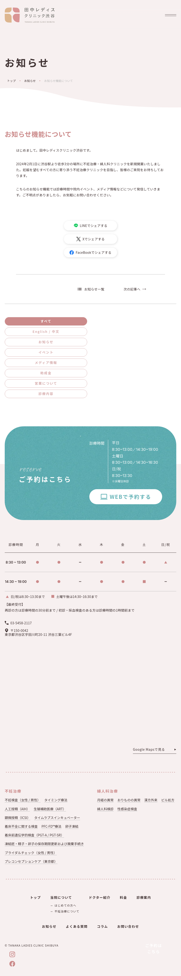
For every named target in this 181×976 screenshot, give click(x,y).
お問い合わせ (128, 926)
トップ (11, 81)
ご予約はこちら (153, 948)
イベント (45, 352)
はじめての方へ (65, 905)
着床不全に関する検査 (21, 826)
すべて (46, 321)
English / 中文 (46, 331)
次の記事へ (131, 289)
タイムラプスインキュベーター (57, 817)
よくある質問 (76, 926)
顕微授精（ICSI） (17, 817)
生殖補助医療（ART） (50, 809)
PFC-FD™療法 (51, 826)
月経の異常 (105, 800)
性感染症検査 (127, 809)
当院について (61, 897)
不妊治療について (66, 911)
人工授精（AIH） (17, 809)
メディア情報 (46, 362)
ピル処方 (167, 800)
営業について (46, 383)
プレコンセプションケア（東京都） (31, 861)
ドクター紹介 (100, 897)
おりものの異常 (128, 800)
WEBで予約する (130, 496)
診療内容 (45, 393)
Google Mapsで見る (149, 749)
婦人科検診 (105, 809)
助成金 (46, 373)
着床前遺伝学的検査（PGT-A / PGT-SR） (34, 835)
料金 (123, 897)
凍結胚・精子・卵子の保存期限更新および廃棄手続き (44, 843)
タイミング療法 (55, 800)
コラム (102, 926)
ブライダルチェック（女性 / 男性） (31, 852)
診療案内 (143, 897)
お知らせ (30, 81)
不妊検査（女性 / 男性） (23, 800)
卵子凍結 (71, 826)
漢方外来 (150, 800)
